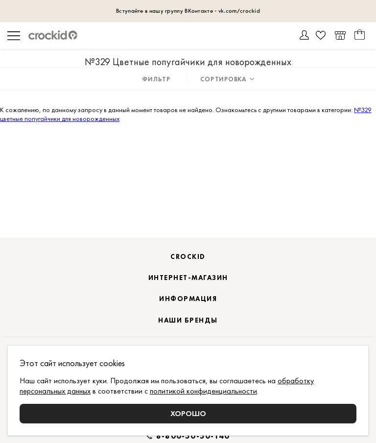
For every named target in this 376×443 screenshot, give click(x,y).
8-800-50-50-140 (193, 436)
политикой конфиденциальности (203, 391)
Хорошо (188, 413)
